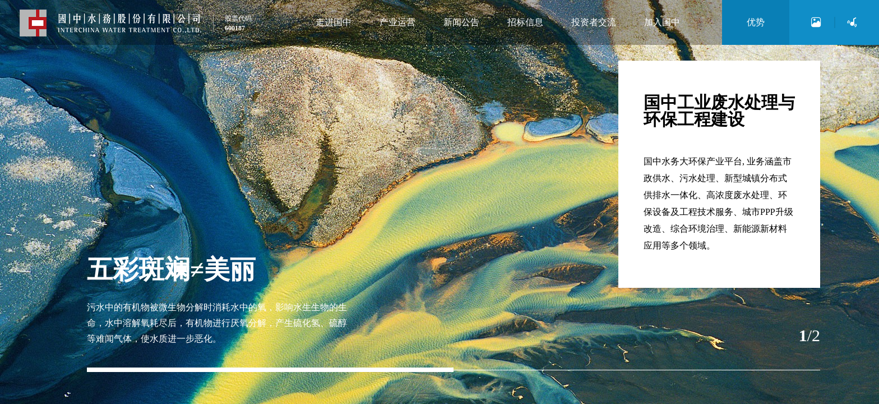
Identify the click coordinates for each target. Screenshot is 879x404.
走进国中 (333, 22)
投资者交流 (593, 22)
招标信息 (525, 22)
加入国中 (662, 22)
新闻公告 (461, 22)
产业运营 (397, 22)
